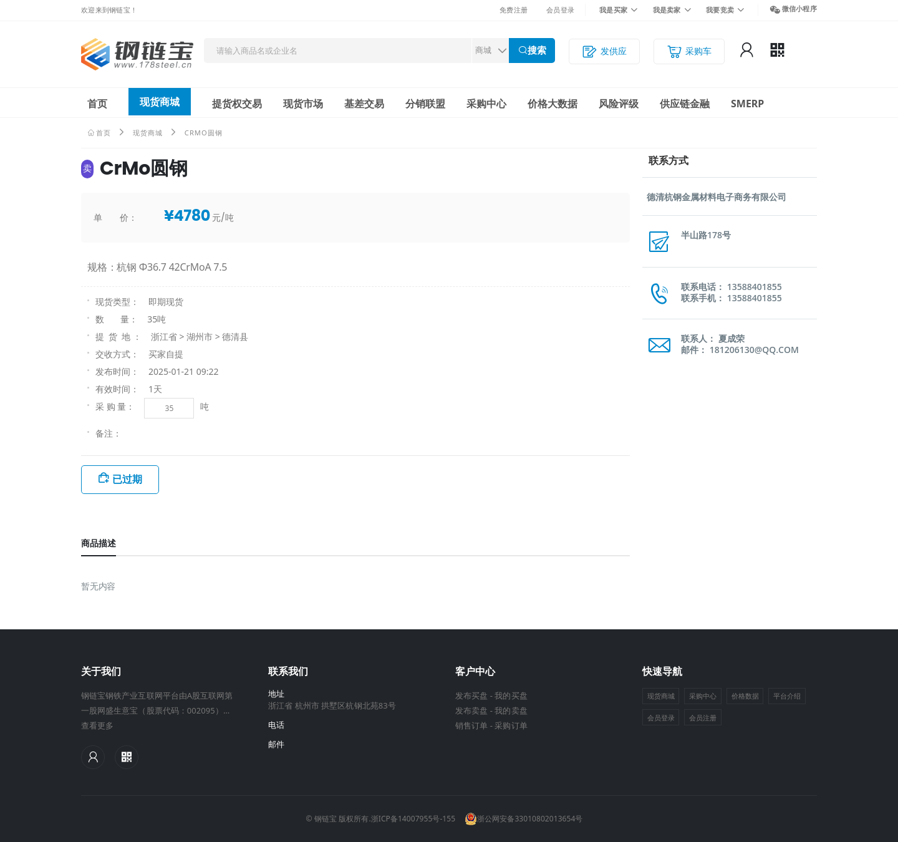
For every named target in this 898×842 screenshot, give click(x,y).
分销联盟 (425, 103)
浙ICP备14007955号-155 (413, 818)
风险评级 (619, 103)
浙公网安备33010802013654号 (523, 819)
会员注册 (703, 717)
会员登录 (560, 9)
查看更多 (97, 725)
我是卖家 (667, 9)
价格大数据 (552, 103)
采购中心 (486, 103)
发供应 (604, 51)
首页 (97, 103)
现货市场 (303, 103)
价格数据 (745, 695)
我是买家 (613, 9)
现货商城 (160, 102)
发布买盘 (471, 695)
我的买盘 (511, 695)
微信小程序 (799, 8)
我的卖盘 (511, 710)
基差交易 (364, 103)
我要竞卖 (720, 9)
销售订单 (471, 725)
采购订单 (511, 725)
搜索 (537, 50)
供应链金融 (685, 103)
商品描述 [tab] (98, 543)
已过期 (127, 479)
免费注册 (514, 9)
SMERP (747, 103)
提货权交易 (237, 103)
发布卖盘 (471, 710)
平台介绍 (787, 695)
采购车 (689, 51)
